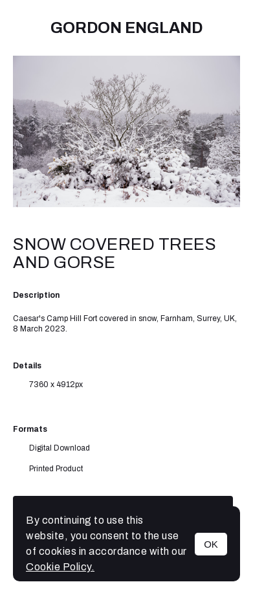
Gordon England (126, 27)
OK (211, 544)
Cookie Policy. (60, 566)
